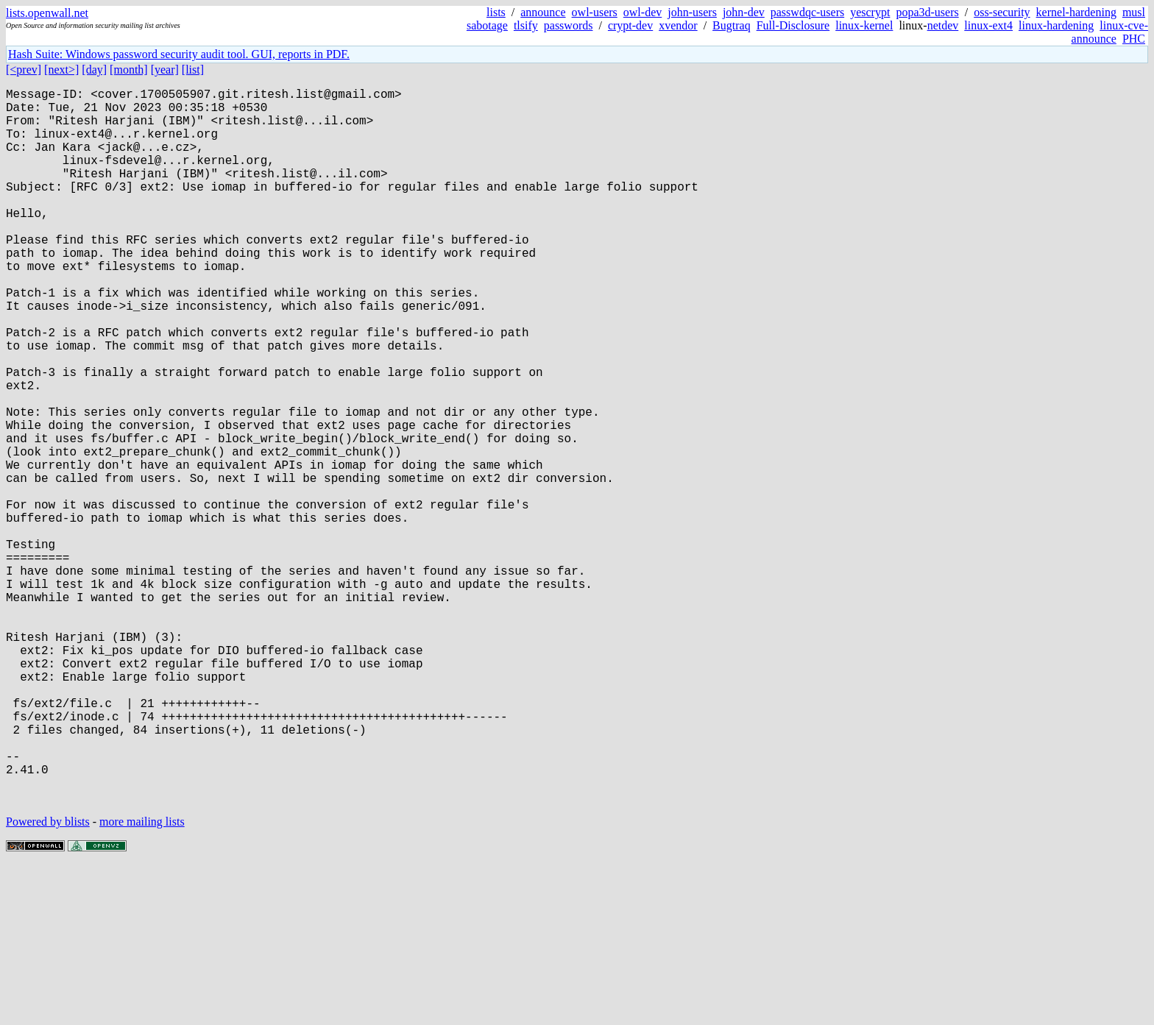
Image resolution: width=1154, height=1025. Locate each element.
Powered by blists (48, 980)
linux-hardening (1056, 25)
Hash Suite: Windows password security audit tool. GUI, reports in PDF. (179, 54)
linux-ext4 (988, 25)
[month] (129, 69)
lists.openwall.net (47, 13)
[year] (165, 69)
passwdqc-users (807, 12)
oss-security (1002, 12)
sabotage (487, 25)
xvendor (678, 25)
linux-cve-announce (1110, 32)
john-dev (744, 12)
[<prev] (23, 69)
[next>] (61, 69)
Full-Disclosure (793, 25)
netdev (943, 25)
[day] (94, 69)
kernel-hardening (1076, 12)
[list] (193, 69)
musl (1133, 12)
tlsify (526, 25)
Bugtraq (731, 25)
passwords (568, 25)
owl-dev (642, 12)
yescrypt (870, 12)
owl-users (594, 12)
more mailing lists (142, 980)
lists (496, 12)
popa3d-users (927, 12)
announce (542, 12)
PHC (1133, 38)
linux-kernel (864, 25)
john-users (692, 12)
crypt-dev (630, 25)
